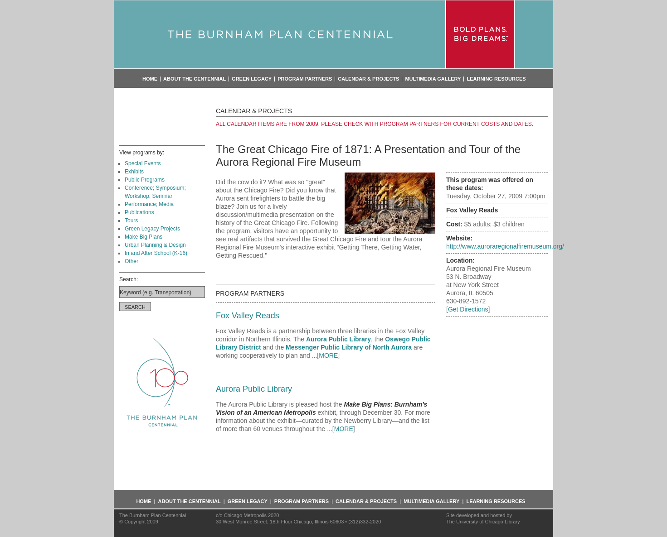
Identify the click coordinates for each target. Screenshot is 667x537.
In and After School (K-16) (156, 253)
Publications (139, 212)
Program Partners (305, 79)
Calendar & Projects (368, 79)
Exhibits (134, 171)
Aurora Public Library (338, 339)
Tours (131, 220)
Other (131, 261)
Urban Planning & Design (155, 245)
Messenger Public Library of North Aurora (349, 347)
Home (149, 79)
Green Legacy (252, 79)
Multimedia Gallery (433, 79)
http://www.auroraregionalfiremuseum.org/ (505, 246)
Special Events (143, 163)
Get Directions (468, 309)
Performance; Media (149, 204)
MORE (328, 355)
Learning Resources (496, 79)
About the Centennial (194, 79)
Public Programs (145, 180)
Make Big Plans (143, 237)
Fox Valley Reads (247, 315)
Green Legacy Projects (152, 228)
